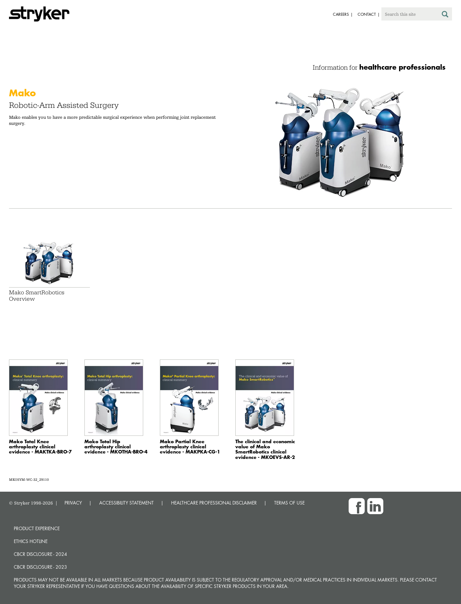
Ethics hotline (31, 541)
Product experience (37, 528)
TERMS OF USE (289, 503)
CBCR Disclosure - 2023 (40, 567)
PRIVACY (73, 503)
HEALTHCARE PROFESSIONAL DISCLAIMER (214, 503)
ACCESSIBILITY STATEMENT (126, 503)
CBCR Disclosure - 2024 (40, 554)
